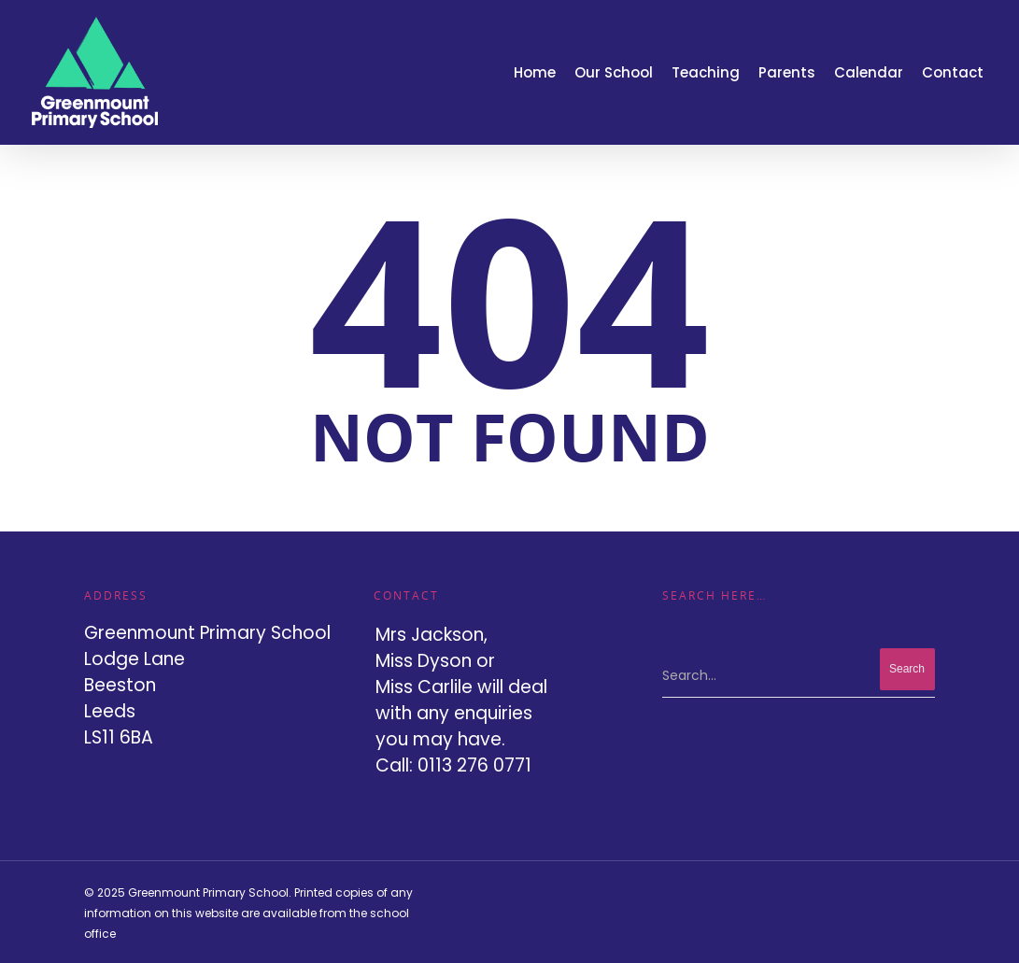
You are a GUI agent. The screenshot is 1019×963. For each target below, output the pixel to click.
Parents (786, 72)
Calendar (868, 72)
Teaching (706, 72)
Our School (613, 72)
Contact (953, 72)
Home (535, 72)
